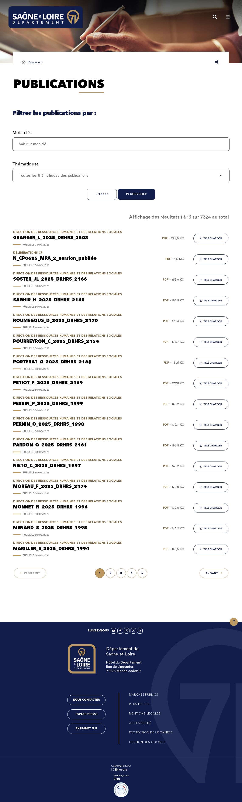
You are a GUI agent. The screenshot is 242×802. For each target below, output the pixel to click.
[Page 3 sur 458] (121, 574)
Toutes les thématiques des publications (54, 176)
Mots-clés (22, 133)
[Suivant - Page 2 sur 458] (214, 574)
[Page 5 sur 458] (142, 574)
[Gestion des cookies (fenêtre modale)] (147, 742)
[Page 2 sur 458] (110, 574)
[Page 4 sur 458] (131, 574)
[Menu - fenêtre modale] (226, 17)
